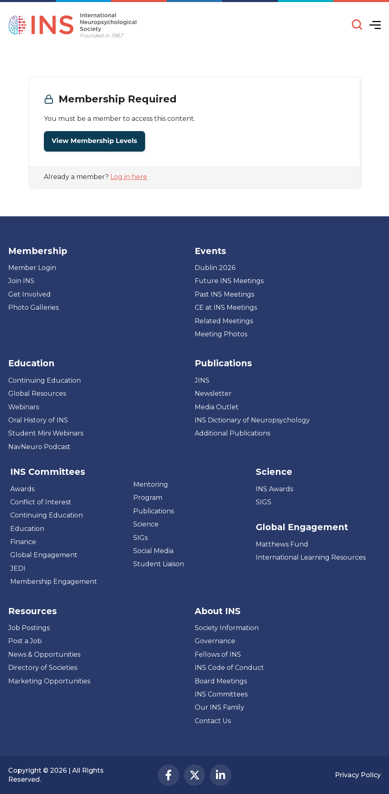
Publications (153, 511)
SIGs (140, 538)
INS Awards (274, 489)
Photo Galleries (33, 307)
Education (27, 529)
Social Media (153, 551)
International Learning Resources (311, 557)
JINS (202, 380)
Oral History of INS (38, 420)
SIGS (263, 502)
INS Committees (47, 472)
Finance (23, 542)
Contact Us (213, 721)
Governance (215, 641)
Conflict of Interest (40, 502)
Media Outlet (217, 407)
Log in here (128, 177)
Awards (22, 489)
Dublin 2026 (215, 268)
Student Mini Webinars (45, 433)
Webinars (23, 407)
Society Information (227, 628)
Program (147, 497)
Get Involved (29, 294)
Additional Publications (232, 433)
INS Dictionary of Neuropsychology (252, 420)
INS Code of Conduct (229, 667)
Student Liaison (158, 564)
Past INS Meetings (224, 294)
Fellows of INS (218, 654)
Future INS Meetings (229, 281)
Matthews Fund (282, 544)
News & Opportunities (44, 654)
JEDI (17, 568)
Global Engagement (43, 555)
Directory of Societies (42, 667)
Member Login (32, 268)
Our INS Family (219, 707)
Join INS (21, 281)
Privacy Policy (358, 775)
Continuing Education (44, 380)
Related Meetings (224, 321)
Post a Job (25, 641)
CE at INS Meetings (226, 307)
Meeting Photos (221, 334)
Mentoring (150, 484)
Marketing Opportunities (49, 681)
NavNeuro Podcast (39, 447)
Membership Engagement (53, 581)
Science (146, 524)
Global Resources (37, 393)
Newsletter (213, 393)
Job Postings (29, 628)
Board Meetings (221, 681)
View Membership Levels (94, 141)
